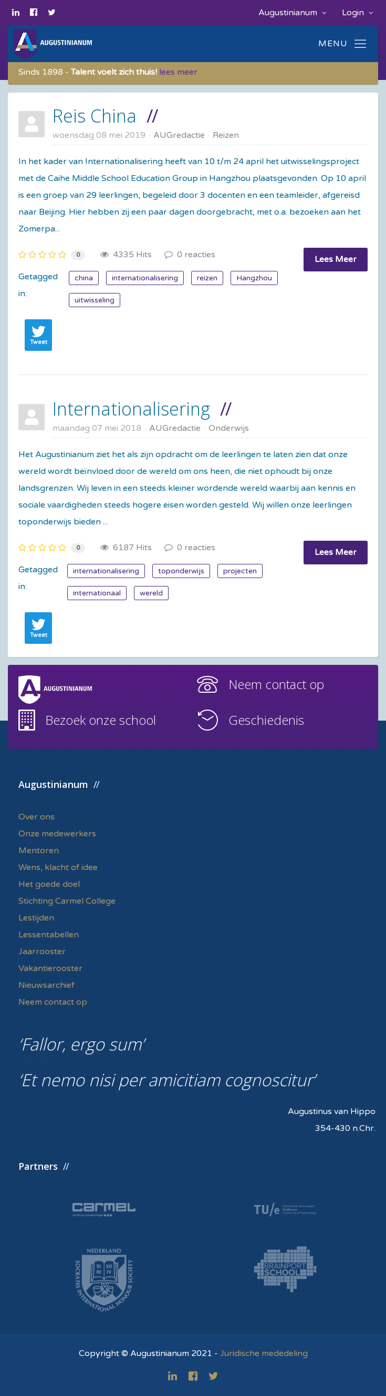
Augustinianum (292, 12)
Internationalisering (131, 409)
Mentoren (38, 850)
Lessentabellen (48, 934)
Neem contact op (276, 684)
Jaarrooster (42, 951)
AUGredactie (179, 135)
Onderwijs (228, 428)
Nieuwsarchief (46, 985)
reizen (207, 278)
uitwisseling (94, 300)
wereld (151, 593)
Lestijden (36, 918)
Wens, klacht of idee (58, 867)
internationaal (97, 593)
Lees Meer (336, 259)
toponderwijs (181, 571)
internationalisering (145, 278)
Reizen (226, 135)
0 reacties (189, 254)
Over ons (36, 817)
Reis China (95, 116)
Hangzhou (254, 278)
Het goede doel (49, 884)
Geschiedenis (266, 720)
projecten (240, 571)
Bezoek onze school (100, 720)
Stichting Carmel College (67, 901)
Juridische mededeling (264, 1353)
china (84, 278)
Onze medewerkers (57, 833)
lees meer (178, 72)
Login (357, 12)
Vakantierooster (50, 968)
